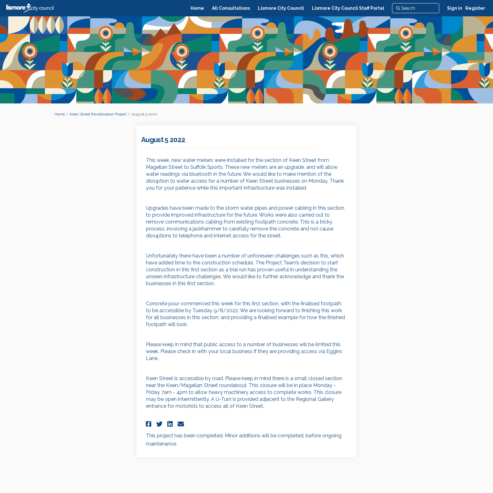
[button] (149, 424)
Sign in (454, 8)
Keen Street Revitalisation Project (98, 114)
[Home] (197, 8)
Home (59, 114)
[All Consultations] (231, 8)
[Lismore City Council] (281, 8)
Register (475, 8)
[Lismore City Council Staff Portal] (348, 8)
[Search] (415, 8)
